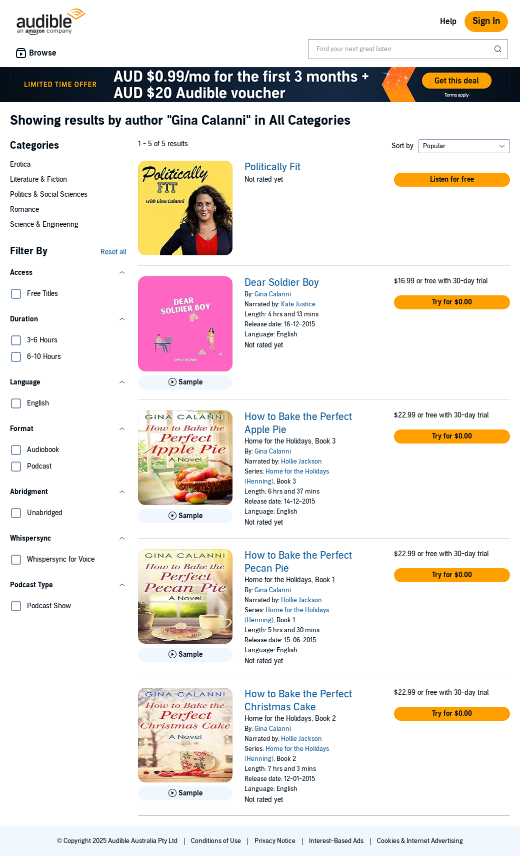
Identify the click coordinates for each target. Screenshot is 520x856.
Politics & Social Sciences (49, 194)
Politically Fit (272, 167)
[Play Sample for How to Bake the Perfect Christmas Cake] (185, 793)
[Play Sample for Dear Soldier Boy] (185, 382)
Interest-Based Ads (337, 841)
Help (448, 22)
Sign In (486, 21)
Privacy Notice (275, 841)
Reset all (113, 252)
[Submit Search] (499, 49)
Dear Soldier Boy (281, 283)
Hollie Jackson (301, 462)
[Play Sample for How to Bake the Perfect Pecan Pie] (185, 655)
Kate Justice (298, 304)
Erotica (20, 164)
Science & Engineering (44, 224)
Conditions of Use (216, 841)
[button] (68, 273)
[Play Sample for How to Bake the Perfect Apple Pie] (185, 516)
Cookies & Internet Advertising (420, 841)
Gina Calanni (272, 294)
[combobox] (408, 49)
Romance (24, 209)
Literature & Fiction (38, 179)
